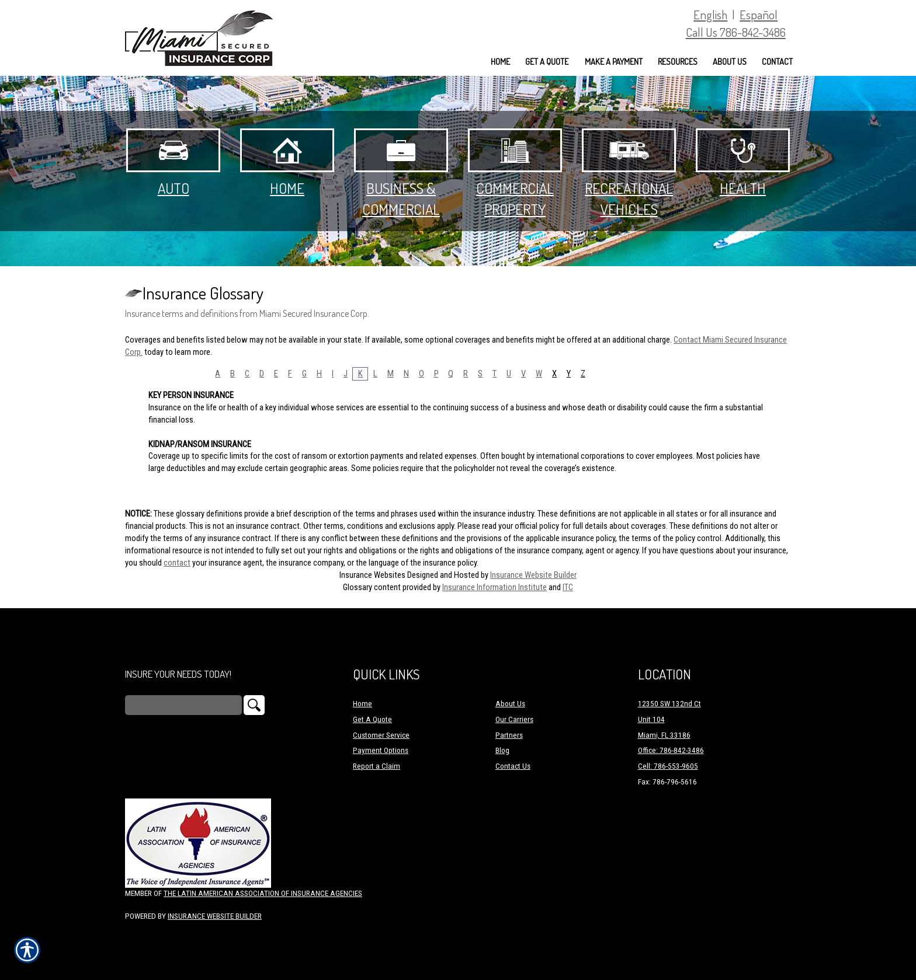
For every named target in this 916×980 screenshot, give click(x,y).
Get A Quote (372, 719)
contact (177, 562)
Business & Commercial (401, 173)
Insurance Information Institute (494, 587)
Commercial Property (515, 173)
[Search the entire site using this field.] (183, 705)
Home (287, 162)
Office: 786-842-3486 (671, 750)
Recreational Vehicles (629, 173)
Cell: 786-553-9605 (668, 766)
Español (759, 14)
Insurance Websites (372, 575)
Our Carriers (514, 719)
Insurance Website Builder (533, 575)
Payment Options (380, 750)
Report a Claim (376, 766)
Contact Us (512, 766)
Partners (509, 735)
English (710, 14)
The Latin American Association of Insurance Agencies (263, 893)
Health (743, 162)
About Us (510, 703)
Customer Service (381, 735)
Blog (502, 750)
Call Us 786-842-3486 (736, 32)
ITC (568, 587)
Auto (173, 162)
